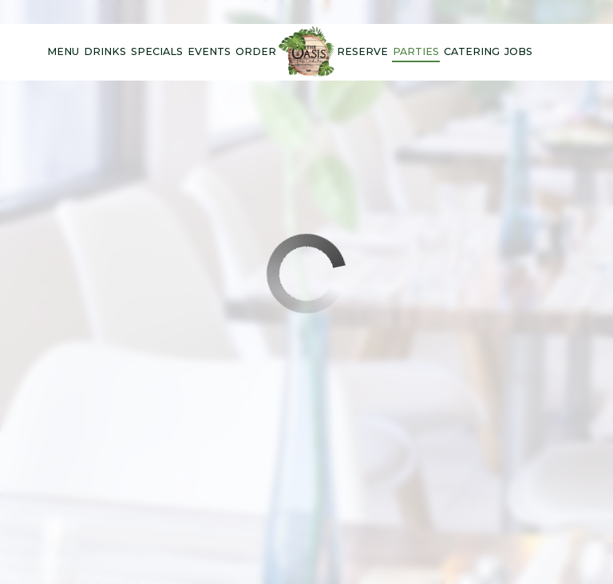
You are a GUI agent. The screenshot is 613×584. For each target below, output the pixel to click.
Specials (157, 51)
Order (255, 51)
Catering (472, 51)
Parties (416, 51)
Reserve (362, 51)
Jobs (518, 51)
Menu (63, 51)
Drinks (105, 51)
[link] (306, 51)
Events (209, 51)
